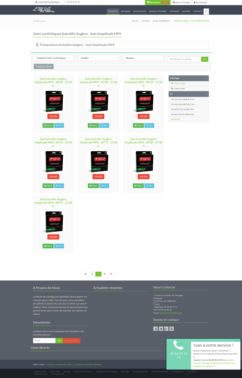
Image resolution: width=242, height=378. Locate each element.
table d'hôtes (125, 371)
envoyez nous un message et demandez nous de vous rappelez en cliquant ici (214, 363)
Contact (197, 11)
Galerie (186, 11)
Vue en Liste (178, 88)
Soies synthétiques (161, 21)
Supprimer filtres (44, 66)
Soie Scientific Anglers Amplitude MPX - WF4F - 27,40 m (98, 82)
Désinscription (71, 340)
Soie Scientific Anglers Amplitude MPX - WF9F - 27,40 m (53, 202)
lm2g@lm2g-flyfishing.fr (171, 313)
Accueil (135, 21)
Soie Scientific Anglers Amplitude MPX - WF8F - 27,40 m (143, 142)
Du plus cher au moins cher (182, 114)
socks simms (191, 371)
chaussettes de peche (140, 371)
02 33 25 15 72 (72, 2)
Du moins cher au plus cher (182, 109)
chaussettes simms (41, 374)
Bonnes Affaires (157, 11)
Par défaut (175, 119)
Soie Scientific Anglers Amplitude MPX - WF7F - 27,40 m (98, 142)
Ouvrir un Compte (181, 2)
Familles (85, 58)
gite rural (67, 371)
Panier (48, 125)
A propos (174, 11)
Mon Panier (158, 2)
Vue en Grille (178, 84)
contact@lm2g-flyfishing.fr (47, 2)
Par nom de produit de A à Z (182, 99)
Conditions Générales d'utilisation (88, 364)
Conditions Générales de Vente (58, 364)
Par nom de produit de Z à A (182, 104)
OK (204, 59)
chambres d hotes (40, 371)
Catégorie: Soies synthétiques (51, 58)
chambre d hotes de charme (82, 371)
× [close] (236, 339)
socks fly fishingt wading (160, 371)
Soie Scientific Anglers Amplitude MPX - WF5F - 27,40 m (143, 82)
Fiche (59, 125)
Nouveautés (139, 11)
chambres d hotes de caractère (106, 371)
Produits (113, 11)
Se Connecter (200, 2)
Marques (125, 11)
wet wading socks (178, 371)
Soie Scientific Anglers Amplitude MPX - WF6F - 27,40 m (53, 142)
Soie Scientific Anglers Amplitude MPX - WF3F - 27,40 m (53, 82)
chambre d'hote (55, 371)
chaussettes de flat (57, 374)
